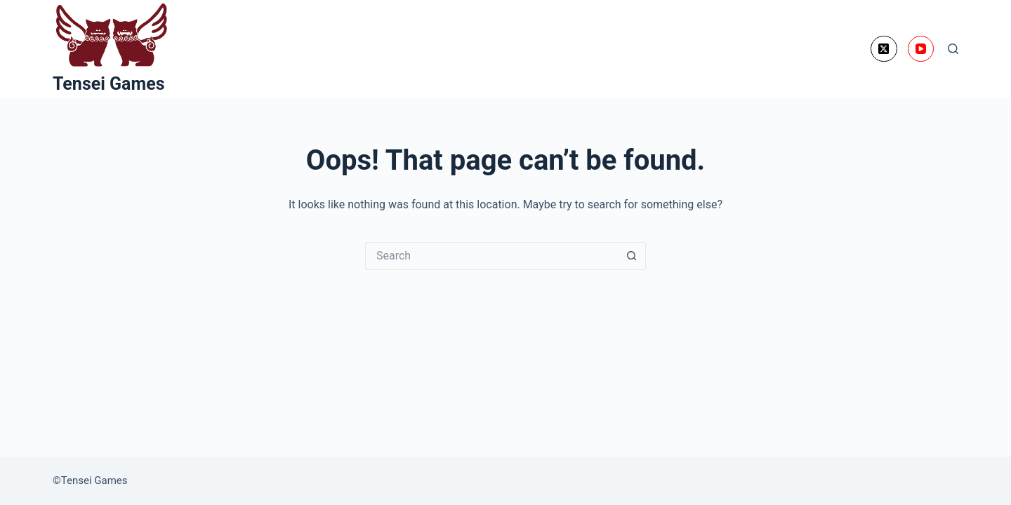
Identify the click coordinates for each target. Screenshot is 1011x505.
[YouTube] (921, 49)
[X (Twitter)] (884, 49)
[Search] (953, 48)
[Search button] (632, 256)
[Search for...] (491, 256)
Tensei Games (108, 84)
